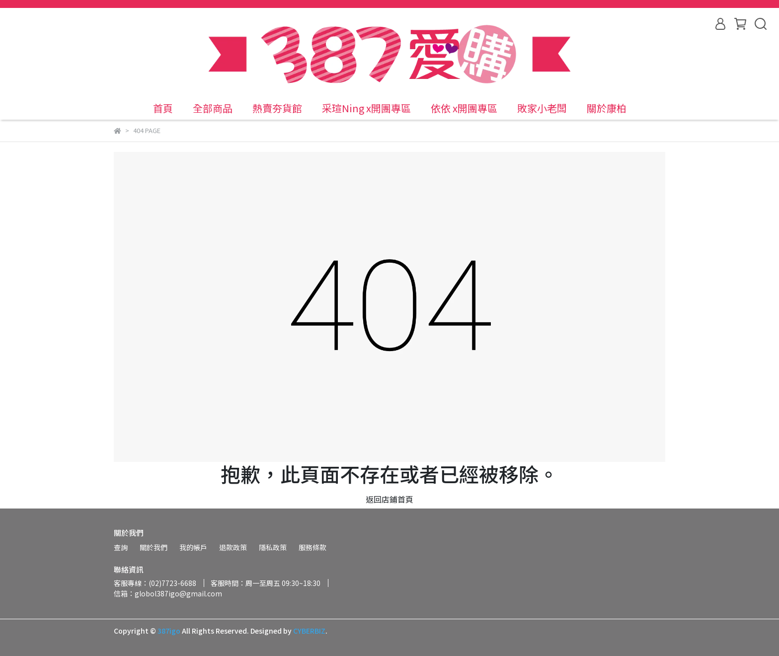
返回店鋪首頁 (389, 499)
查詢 (121, 547)
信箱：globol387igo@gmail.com (168, 593)
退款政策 (233, 547)
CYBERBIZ (309, 631)
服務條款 (312, 547)
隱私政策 (273, 547)
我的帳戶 (193, 547)
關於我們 (153, 547)
